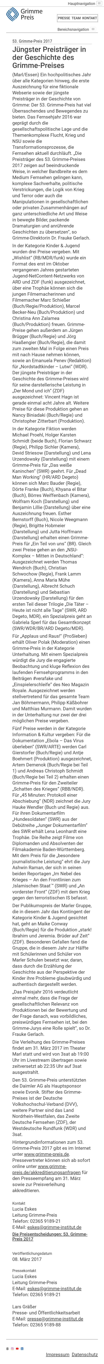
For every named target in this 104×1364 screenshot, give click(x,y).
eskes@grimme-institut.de (54, 1227)
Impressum (57, 1354)
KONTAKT (89, 18)
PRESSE (64, 18)
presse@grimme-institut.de (55, 1319)
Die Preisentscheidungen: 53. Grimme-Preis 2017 (49, 1236)
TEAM (76, 18)
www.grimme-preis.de (46, 1154)
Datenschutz (85, 1354)
